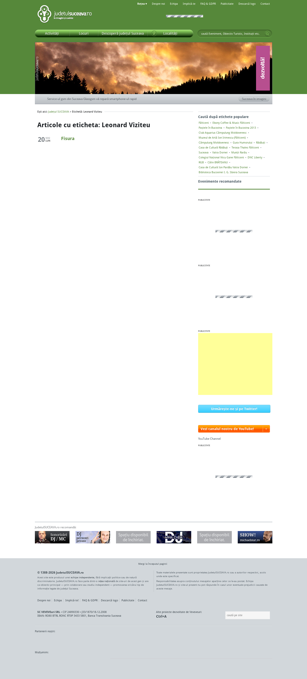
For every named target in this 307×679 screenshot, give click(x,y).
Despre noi (158, 3)
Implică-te (189, 3)
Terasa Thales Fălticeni (245, 147)
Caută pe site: (225, 615)
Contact (265, 3)
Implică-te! (72, 600)
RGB (201, 162)
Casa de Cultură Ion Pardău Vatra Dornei (223, 167)
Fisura (67, 138)
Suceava (204, 152)
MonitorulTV (71, 640)
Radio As (263, 640)
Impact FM (143, 640)
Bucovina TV (95, 640)
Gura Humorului (242, 142)
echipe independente (82, 577)
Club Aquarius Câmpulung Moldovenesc (223, 132)
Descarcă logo (247, 3)
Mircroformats (76, 661)
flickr (101, 661)
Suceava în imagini (256, 99)
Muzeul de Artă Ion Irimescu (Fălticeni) (222, 137)
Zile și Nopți (244, 640)
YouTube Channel (209, 438)
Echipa (174, 3)
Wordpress (47, 661)
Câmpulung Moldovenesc (214, 142)
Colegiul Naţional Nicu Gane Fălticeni (221, 157)
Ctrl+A (161, 616)
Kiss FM (180, 640)
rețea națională (106, 581)
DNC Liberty (255, 157)
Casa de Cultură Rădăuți (213, 147)
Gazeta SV (117, 640)
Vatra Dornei (220, 152)
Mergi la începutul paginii (151, 564)
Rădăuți (260, 142)
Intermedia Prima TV (164, 640)
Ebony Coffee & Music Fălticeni (231, 122)
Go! (267, 33)
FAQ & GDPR (208, 3)
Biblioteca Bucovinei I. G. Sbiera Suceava (223, 172)
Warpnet (221, 640)
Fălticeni (204, 122)
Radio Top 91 (198, 640)
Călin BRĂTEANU (218, 162)
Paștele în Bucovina (210, 127)
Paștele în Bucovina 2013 (241, 127)
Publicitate (227, 3)
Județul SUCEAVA (64, 15)
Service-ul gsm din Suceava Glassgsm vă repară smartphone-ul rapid (92, 99)
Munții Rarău (239, 152)
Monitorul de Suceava (45, 640)
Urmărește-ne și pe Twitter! (234, 409)
